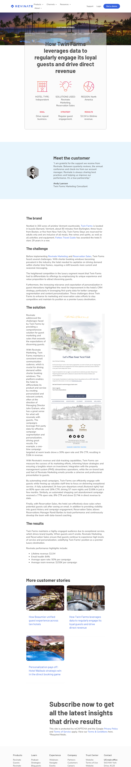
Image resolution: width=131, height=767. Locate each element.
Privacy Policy (111, 728)
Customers (73, 762)
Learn (34, 755)
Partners (71, 759)
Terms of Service (62, 731)
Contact (108, 755)
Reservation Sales (82, 256)
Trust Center (92, 755)
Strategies (36, 762)
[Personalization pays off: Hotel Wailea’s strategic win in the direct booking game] (45, 648)
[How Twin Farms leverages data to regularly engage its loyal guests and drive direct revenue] (86, 598)
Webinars (53, 759)
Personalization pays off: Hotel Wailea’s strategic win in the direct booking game (45, 670)
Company (72, 755)
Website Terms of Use (92, 761)
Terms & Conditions (98, 731)
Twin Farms (87, 225)
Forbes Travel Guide (65, 237)
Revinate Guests (17, 761)
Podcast (34, 759)
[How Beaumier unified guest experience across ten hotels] (45, 598)
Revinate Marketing (58, 256)
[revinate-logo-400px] (22, 5)
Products (17, 755)
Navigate (53, 762)
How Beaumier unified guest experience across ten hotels (43, 620)
